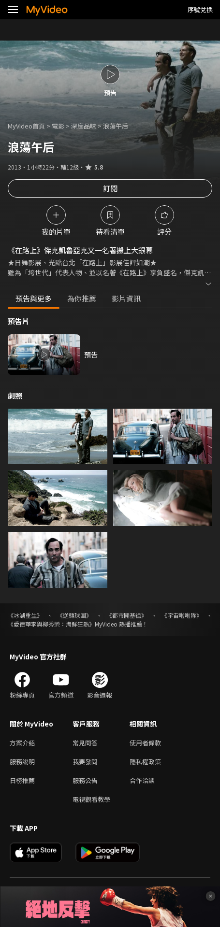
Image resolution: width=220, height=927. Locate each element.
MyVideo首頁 (26, 125)
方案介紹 (22, 742)
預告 (91, 354)
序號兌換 (200, 9)
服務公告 (85, 780)
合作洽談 (142, 780)
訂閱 (110, 188)
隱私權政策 (145, 761)
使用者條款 (145, 742)
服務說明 (22, 761)
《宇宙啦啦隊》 (181, 615)
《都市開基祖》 (126, 615)
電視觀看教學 (91, 799)
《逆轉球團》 (74, 615)
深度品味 (83, 125)
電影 (58, 125)
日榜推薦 (22, 780)
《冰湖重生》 (25, 615)
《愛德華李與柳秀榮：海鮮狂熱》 (51, 624)
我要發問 (85, 761)
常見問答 (85, 742)
